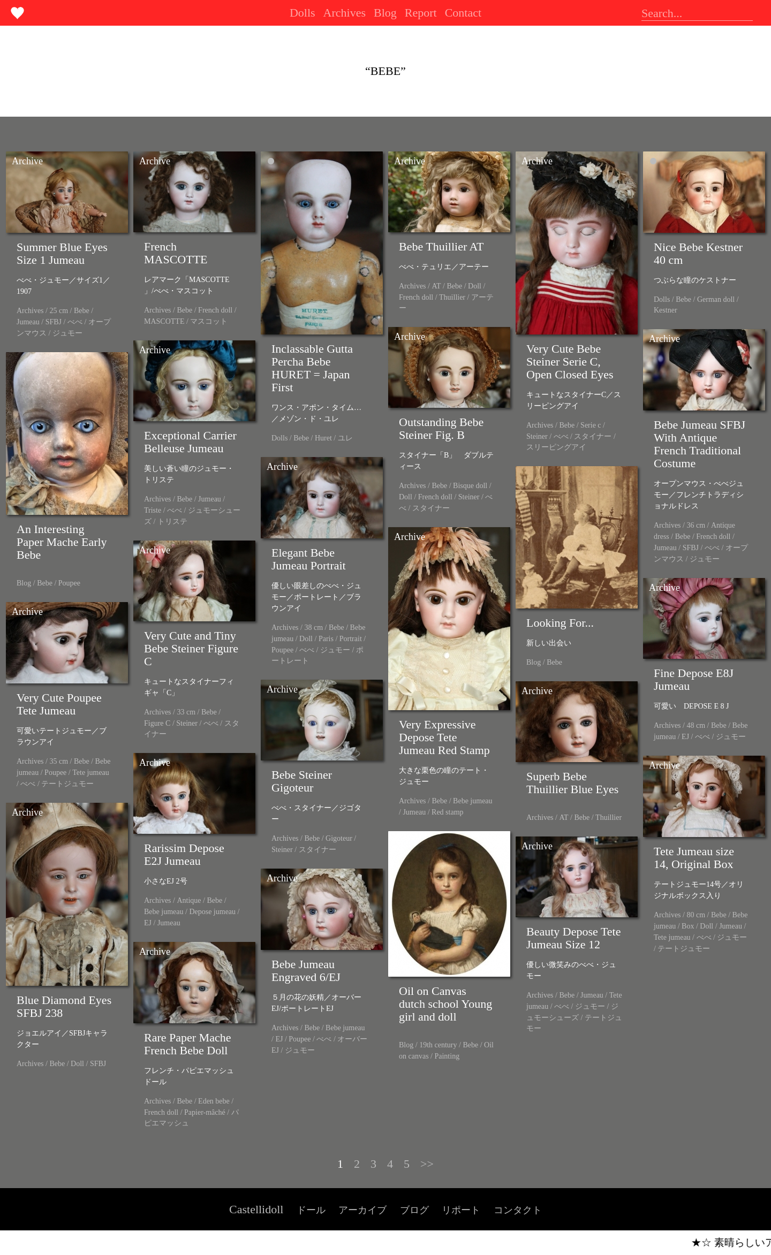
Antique (189, 900)
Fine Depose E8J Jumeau (694, 679)
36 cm (695, 525)
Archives (344, 12)
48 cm (695, 725)
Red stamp (448, 812)
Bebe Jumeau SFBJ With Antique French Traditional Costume (699, 444)
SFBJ (54, 322)
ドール (311, 1210)
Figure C (157, 723)
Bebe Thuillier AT (441, 246)
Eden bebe (214, 1101)
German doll (716, 299)
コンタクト (518, 1210)
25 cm (58, 311)
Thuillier (452, 297)
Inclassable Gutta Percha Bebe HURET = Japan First (312, 368)
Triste (152, 510)
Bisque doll (470, 486)
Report (421, 12)
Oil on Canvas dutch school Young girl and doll (445, 1003)
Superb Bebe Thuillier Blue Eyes (572, 783)
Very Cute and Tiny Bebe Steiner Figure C (191, 648)
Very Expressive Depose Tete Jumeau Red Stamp (444, 737)
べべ (74, 322)
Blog (385, 12)
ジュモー (67, 333)
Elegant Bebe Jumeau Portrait (308, 559)
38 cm (313, 627)
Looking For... (560, 622)
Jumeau (28, 322)
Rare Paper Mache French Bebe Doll (187, 1044)
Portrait (350, 639)
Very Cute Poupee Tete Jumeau (59, 704)
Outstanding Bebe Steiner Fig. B (441, 428)
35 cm (58, 761)
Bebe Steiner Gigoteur (301, 781)
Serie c (590, 425)
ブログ (414, 1210)
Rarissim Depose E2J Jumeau (184, 854)
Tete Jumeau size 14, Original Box (694, 858)
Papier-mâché (204, 1112)
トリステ (172, 522)
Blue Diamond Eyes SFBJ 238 (64, 1006)
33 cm (186, 712)
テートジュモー (67, 784)
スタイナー (592, 436)
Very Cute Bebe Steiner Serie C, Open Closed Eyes (570, 361)
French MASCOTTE (176, 253)
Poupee (69, 583)
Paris (326, 639)
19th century (438, 1045)
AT (436, 286)
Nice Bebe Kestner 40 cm (698, 253)
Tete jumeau (90, 773)
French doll (215, 310)
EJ (685, 737)
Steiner (537, 436)
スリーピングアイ (556, 447)
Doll (474, 286)
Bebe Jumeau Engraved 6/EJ (306, 970)
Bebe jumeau (472, 801)
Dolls (302, 12)
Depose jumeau (212, 912)
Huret (323, 438)
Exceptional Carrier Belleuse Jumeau (190, 442)
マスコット (209, 321)
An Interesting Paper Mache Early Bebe (62, 541)
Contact (463, 12)
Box (688, 926)
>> (427, 1163)
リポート (461, 1210)
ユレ (345, 438)
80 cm (695, 915)
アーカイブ (362, 1210)
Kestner (665, 310)
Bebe (81, 311)
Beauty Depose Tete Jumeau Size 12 (573, 938)
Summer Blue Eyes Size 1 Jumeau (62, 253)
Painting (446, 1056)
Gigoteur (339, 838)
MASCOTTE (164, 321)
